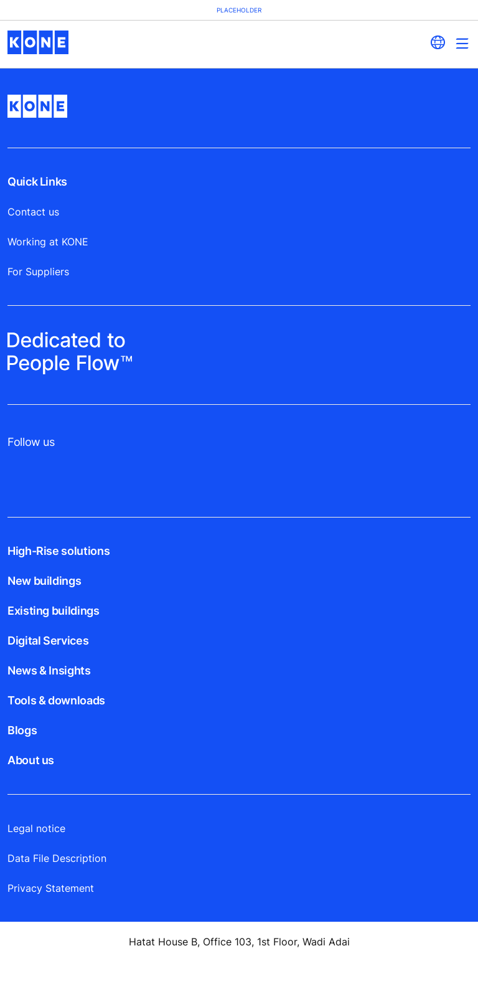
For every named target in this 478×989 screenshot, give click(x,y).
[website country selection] (437, 42)
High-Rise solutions (58, 550)
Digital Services (47, 640)
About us (30, 760)
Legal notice (36, 828)
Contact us (33, 212)
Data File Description (56, 858)
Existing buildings (53, 610)
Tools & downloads (56, 700)
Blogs (22, 730)
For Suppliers (38, 271)
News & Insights (49, 670)
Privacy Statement (50, 888)
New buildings (44, 580)
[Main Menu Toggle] (462, 43)
